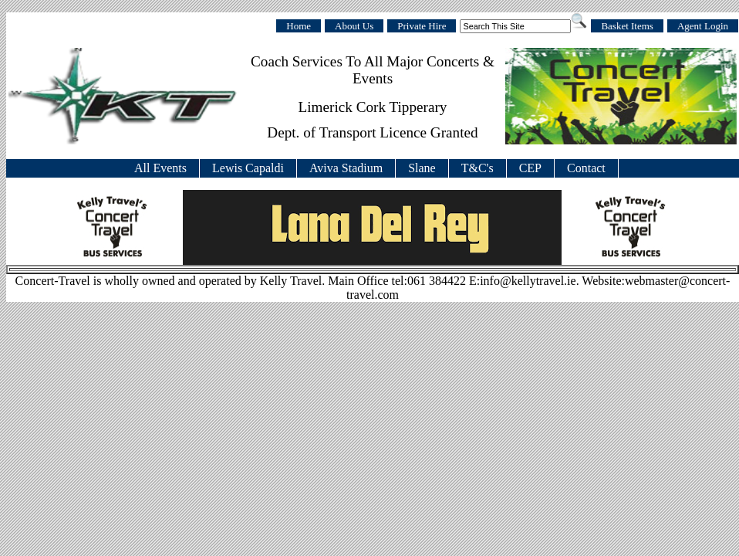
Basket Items (627, 26)
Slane (422, 168)
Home (298, 26)
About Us (354, 26)
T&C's (477, 168)
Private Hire (421, 26)
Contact (586, 168)
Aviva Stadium (346, 168)
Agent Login (702, 26)
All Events (160, 168)
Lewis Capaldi (248, 168)
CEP (530, 168)
